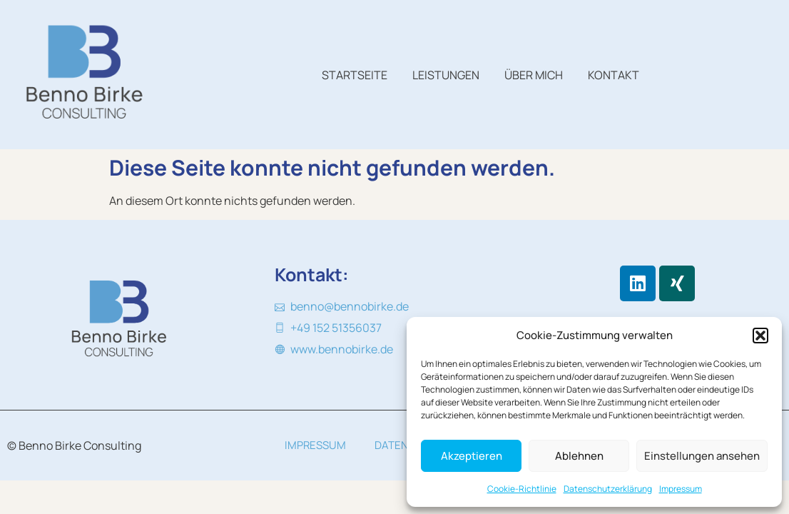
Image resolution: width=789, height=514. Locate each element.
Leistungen (445, 75)
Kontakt (613, 75)
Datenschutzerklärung (608, 489)
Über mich (533, 75)
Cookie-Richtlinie (521, 489)
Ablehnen (579, 455)
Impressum (680, 489)
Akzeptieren (471, 455)
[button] (760, 335)
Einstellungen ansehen (702, 455)
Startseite (354, 75)
